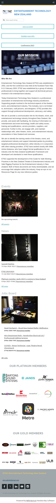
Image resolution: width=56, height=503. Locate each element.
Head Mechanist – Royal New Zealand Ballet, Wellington (26, 328)
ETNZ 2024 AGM (7, 271)
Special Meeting (7, 264)
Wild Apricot (31, 500)
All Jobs (4, 358)
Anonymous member (25, 266)
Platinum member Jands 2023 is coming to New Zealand (23, 279)
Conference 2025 (27, 45)
